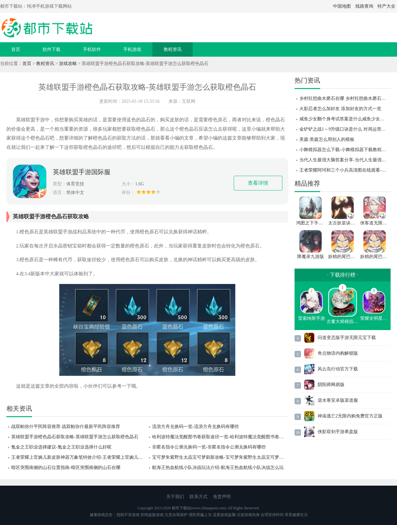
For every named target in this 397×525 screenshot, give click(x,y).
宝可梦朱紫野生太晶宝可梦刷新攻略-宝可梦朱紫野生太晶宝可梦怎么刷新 (220, 457)
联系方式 (198, 496)
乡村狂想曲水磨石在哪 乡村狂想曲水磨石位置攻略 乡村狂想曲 (345, 98)
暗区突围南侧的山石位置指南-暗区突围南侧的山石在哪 (65, 467)
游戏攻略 (68, 63)
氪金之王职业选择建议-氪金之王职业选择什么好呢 (61, 447)
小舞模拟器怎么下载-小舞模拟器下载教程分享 (345, 149)
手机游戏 (132, 49)
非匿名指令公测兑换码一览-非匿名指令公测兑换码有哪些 (209, 447)
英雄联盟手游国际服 (81, 171)
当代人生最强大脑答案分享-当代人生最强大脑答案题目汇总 (345, 160)
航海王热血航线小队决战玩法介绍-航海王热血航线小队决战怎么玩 (218, 467)
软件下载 (52, 49)
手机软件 (92, 49)
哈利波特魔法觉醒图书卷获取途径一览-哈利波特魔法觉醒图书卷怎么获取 (220, 436)
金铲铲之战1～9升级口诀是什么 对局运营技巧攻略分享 (345, 129)
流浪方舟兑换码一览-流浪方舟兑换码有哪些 (195, 426)
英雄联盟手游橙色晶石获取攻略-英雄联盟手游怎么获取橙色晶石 (74, 436)
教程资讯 (173, 49)
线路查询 (364, 6)
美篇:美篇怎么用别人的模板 (326, 139)
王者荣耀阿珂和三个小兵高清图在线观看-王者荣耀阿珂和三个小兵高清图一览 (345, 170)
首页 (15, 49)
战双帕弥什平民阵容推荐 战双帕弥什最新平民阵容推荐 (65, 426)
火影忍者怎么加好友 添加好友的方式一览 (340, 108)
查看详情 (258, 183)
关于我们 (175, 496)
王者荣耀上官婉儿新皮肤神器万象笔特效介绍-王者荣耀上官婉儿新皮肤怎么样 (79, 457)
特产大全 (386, 6)
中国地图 (342, 6)
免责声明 (222, 496)
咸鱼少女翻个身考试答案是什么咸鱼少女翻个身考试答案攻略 (345, 119)
